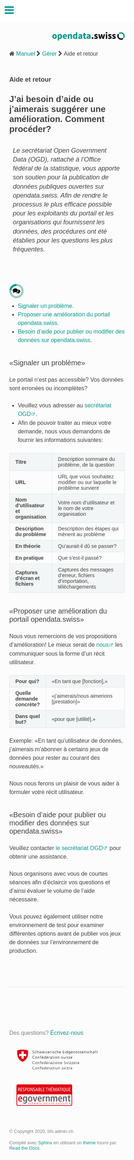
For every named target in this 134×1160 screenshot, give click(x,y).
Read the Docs (24, 1148)
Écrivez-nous (66, 1033)
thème (89, 1142)
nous (102, 645)
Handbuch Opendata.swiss (71, 11)
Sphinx (45, 1142)
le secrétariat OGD (79, 848)
